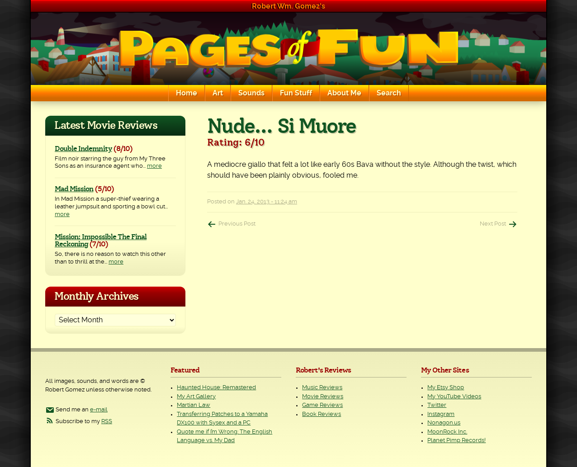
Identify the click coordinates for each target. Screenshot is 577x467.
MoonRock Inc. (447, 432)
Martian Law (193, 405)
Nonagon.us (443, 423)
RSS (106, 422)
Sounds (251, 93)
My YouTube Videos (454, 397)
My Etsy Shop (445, 388)
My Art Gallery (196, 397)
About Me (344, 93)
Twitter (436, 405)
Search (389, 93)
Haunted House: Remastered (216, 388)
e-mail (99, 410)
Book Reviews (321, 414)
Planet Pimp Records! (456, 440)
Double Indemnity (83, 148)
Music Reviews (322, 388)
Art (218, 93)
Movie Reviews (322, 397)
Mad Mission (74, 189)
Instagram (440, 414)
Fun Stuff (296, 93)
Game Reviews (322, 405)
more (154, 166)
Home (186, 93)
